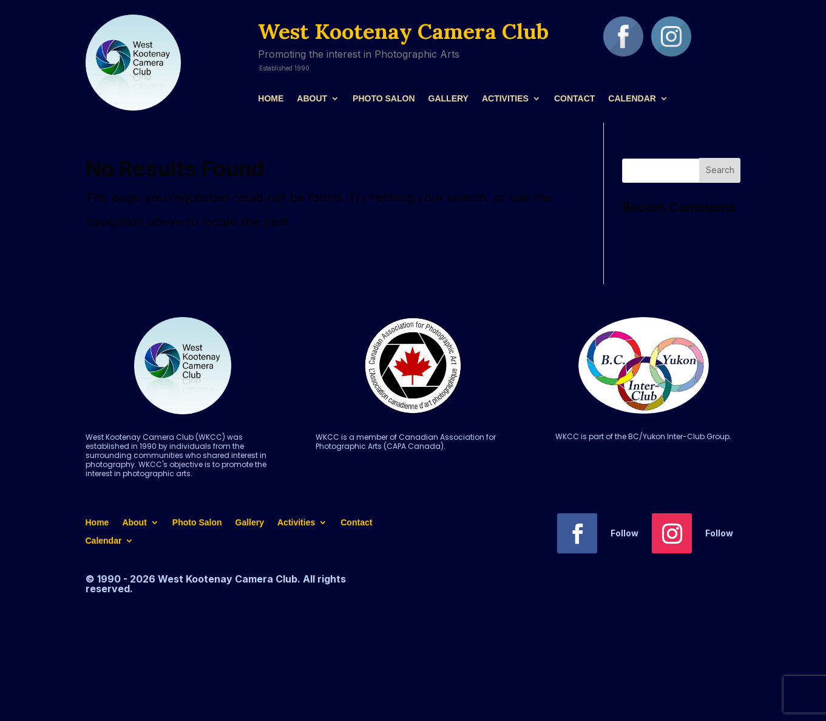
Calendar (632, 98)
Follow (624, 533)
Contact (574, 98)
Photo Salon (384, 98)
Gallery (448, 98)
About (312, 98)
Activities (505, 98)
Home (270, 98)
